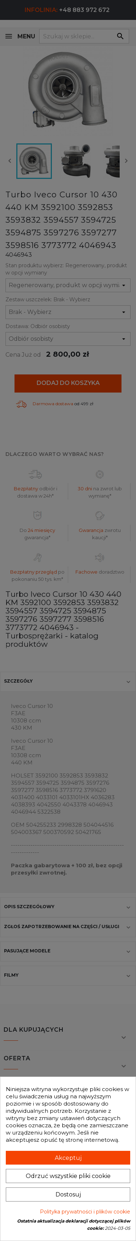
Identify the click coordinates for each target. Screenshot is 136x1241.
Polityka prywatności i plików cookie (85, 1211)
